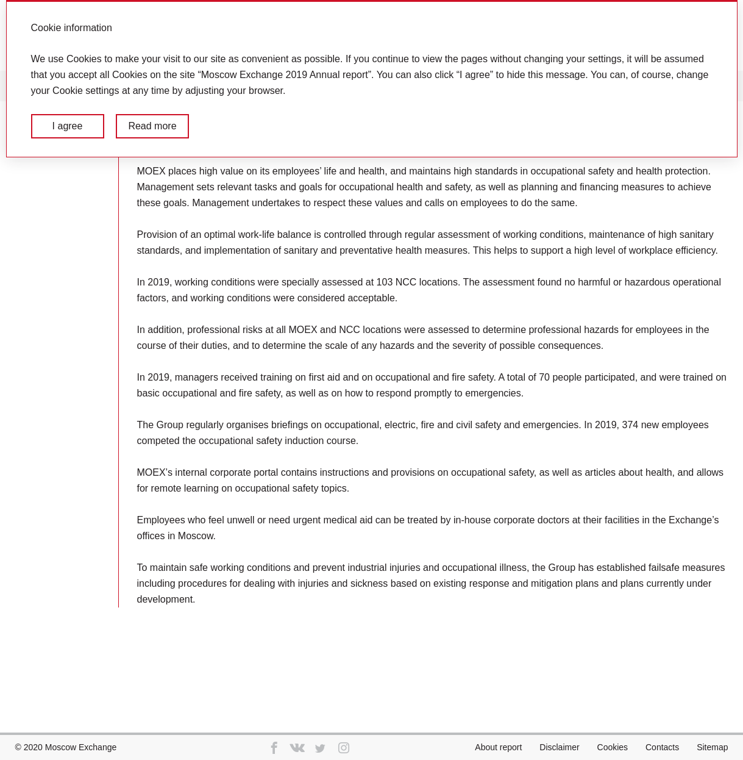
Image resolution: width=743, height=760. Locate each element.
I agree (67, 126)
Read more (152, 126)
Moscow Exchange (81, 747)
